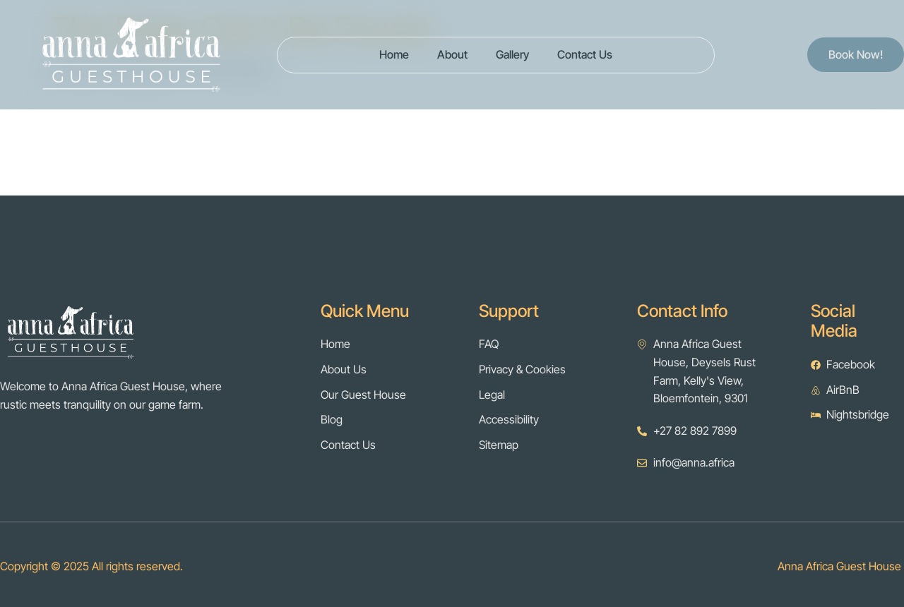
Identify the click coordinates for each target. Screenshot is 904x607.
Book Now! (855, 54)
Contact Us (584, 54)
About (452, 54)
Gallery (512, 54)
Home (394, 54)
